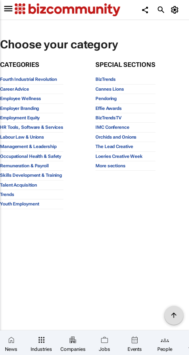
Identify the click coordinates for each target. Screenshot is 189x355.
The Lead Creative (114, 146)
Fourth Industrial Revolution (28, 79)
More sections (110, 165)
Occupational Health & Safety (30, 156)
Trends (7, 194)
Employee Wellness (20, 98)
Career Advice (14, 89)
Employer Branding (19, 108)
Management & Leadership (28, 146)
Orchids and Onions (116, 137)
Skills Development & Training (31, 175)
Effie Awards (108, 108)
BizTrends (105, 79)
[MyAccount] (176, 9)
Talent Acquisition (18, 185)
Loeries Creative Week (119, 156)
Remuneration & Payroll (24, 165)
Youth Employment (19, 204)
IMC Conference (112, 127)
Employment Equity (20, 117)
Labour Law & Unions (22, 137)
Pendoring (106, 98)
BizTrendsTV (108, 117)
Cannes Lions (109, 89)
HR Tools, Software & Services (31, 127)
